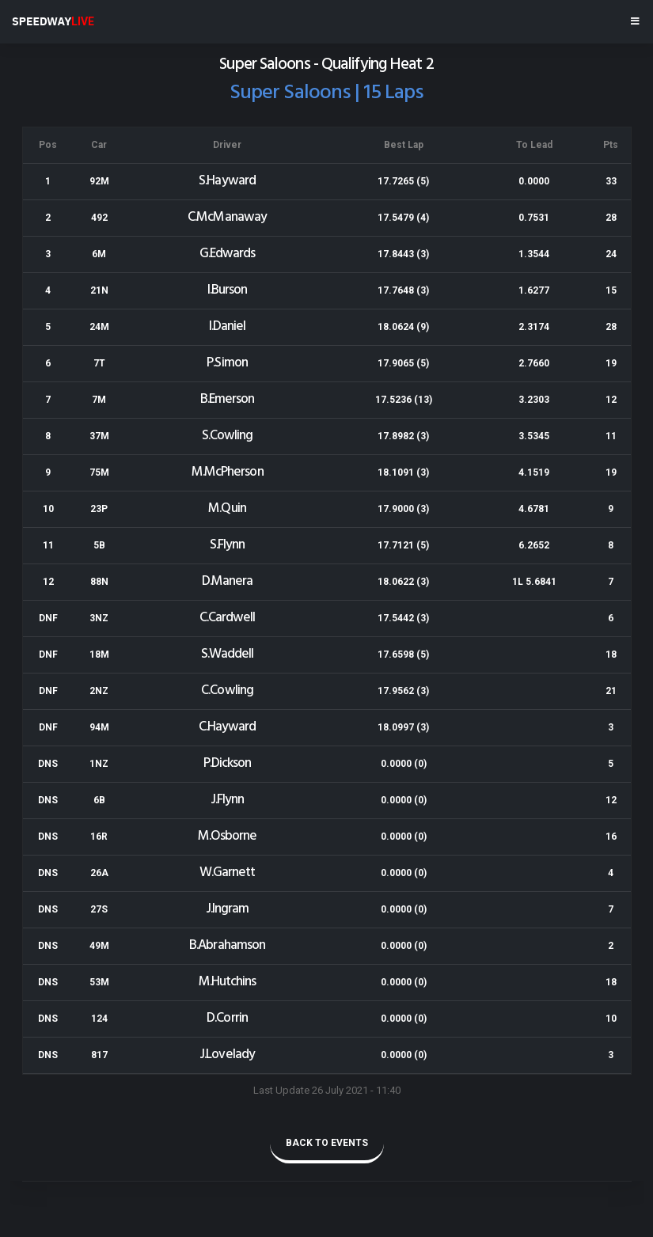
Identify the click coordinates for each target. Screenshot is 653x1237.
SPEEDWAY (53, 21)
